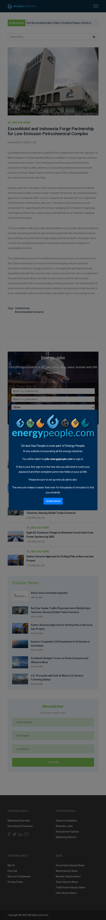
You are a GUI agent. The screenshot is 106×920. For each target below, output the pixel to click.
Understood (53, 501)
